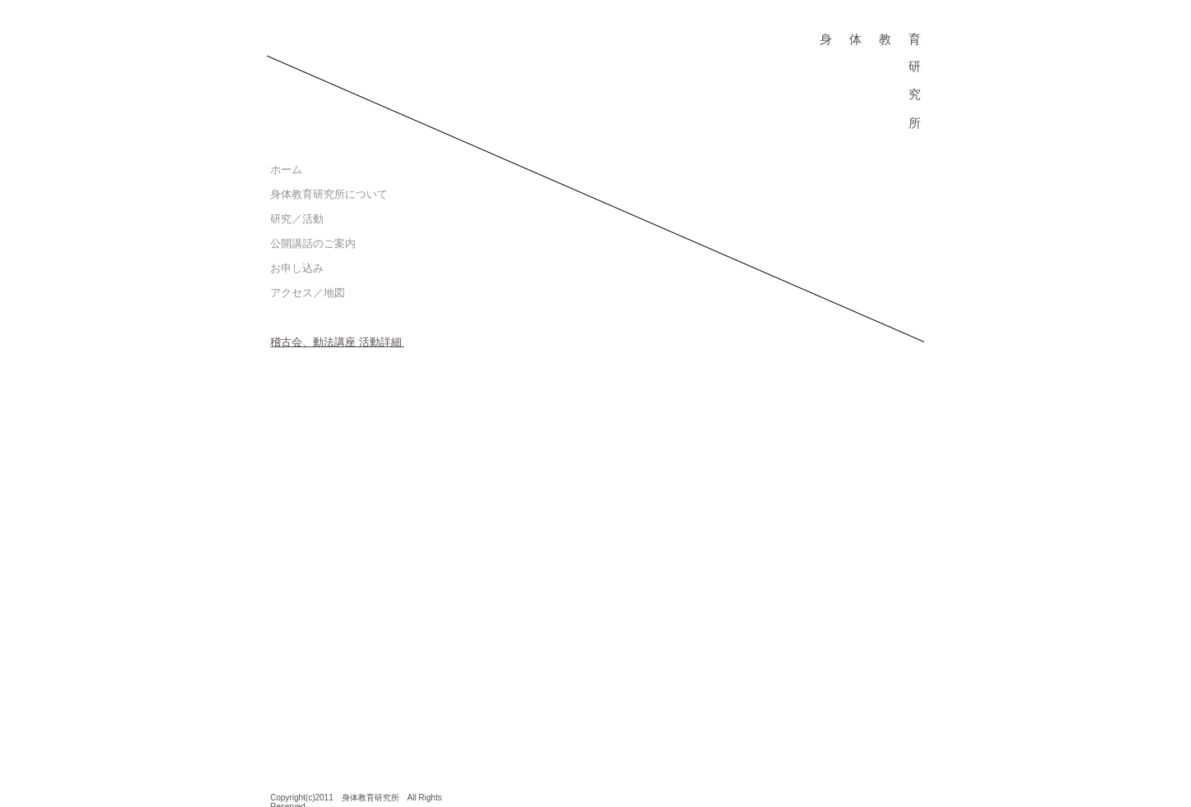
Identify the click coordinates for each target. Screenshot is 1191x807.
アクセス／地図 (307, 293)
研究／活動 (297, 219)
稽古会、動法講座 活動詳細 (337, 342)
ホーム (286, 169)
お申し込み (297, 268)
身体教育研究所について (329, 194)
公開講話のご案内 (313, 243)
